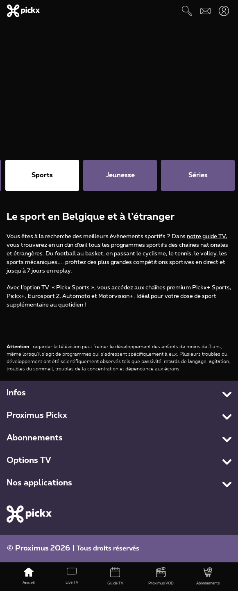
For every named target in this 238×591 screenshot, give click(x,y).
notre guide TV (206, 236)
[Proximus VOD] (161, 576)
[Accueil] (28, 576)
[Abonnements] (208, 576)
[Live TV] (72, 576)
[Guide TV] (115, 576)
